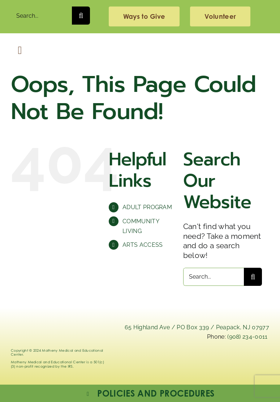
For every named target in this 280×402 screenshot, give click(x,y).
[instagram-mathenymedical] (221, 363)
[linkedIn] (180, 359)
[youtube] (262, 359)
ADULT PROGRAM (147, 207)
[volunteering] (220, 16)
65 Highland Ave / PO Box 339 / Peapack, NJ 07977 (197, 327)
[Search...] (41, 16)
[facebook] (241, 359)
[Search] (81, 16)
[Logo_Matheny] (140, 44)
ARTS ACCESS (142, 244)
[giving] (144, 16)
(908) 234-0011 (247, 336)
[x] (201, 359)
